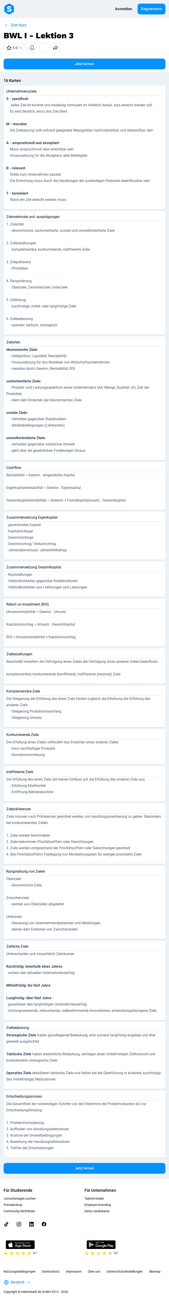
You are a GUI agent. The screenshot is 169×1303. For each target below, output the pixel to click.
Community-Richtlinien (19, 1211)
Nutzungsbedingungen (20, 1271)
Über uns (94, 1271)
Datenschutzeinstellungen (125, 1271)
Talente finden (94, 1198)
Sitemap (154, 1271)
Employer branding (97, 1205)
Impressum (74, 1271)
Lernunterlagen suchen (20, 1198)
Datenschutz (51, 1271)
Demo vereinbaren (97, 1211)
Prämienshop (13, 1205)
